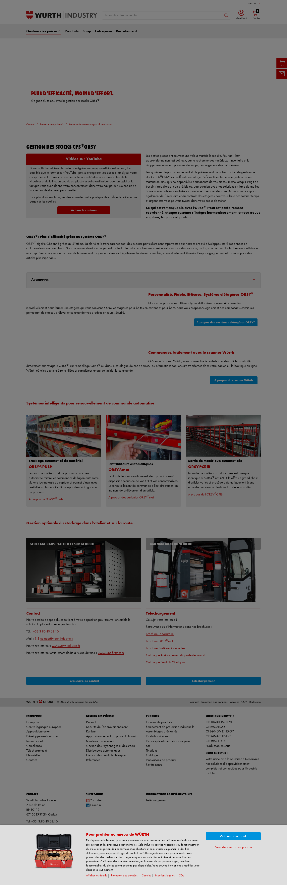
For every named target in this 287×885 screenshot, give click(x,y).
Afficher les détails (96, 875)
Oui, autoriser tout (233, 836)
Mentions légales (165, 875)
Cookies (146, 875)
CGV (181, 875)
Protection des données (124, 875)
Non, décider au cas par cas (233, 847)
